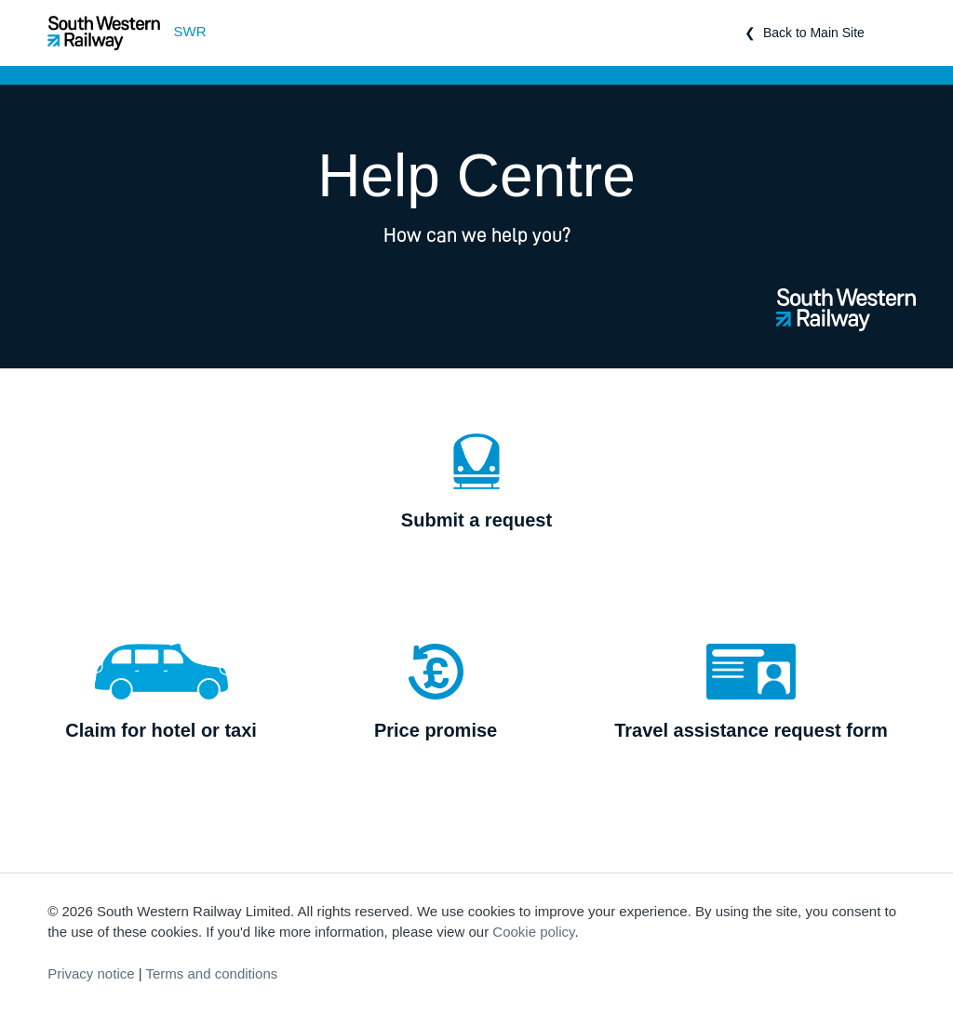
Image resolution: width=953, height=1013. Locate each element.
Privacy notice (90, 973)
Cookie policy (533, 932)
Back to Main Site (814, 32)
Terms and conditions (212, 973)
